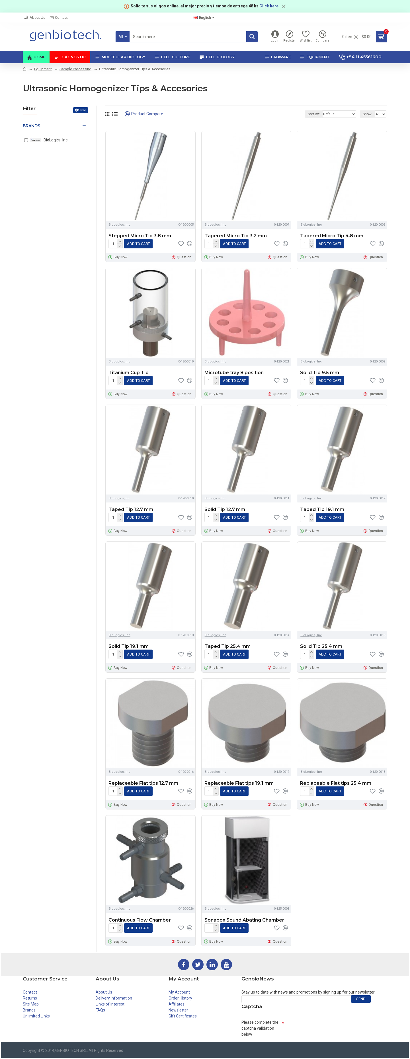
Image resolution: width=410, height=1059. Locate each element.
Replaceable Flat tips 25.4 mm (335, 783)
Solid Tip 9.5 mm (319, 372)
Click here (268, 6)
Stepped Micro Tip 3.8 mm (139, 235)
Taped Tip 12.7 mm (130, 509)
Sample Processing (75, 69)
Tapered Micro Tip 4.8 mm (331, 235)
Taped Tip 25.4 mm (227, 646)
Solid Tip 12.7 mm (224, 509)
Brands (31, 125)
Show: (367, 114)
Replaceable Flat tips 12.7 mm (143, 783)
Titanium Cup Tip (128, 372)
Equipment (43, 69)
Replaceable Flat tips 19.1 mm (239, 783)
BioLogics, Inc (119, 224)
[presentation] (327, 1028)
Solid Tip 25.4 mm (321, 646)
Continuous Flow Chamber (139, 920)
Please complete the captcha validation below (259, 1028)
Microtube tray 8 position (234, 372)
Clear (82, 110)
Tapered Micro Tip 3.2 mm (235, 235)
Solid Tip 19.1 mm (128, 646)
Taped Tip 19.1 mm (322, 509)
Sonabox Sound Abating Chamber (244, 920)
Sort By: (314, 114)
